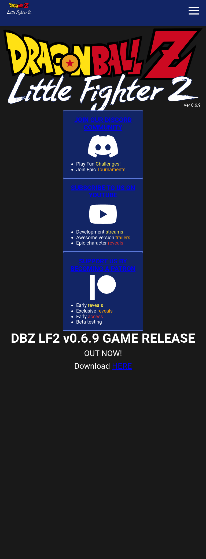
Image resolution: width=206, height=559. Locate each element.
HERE (122, 366)
